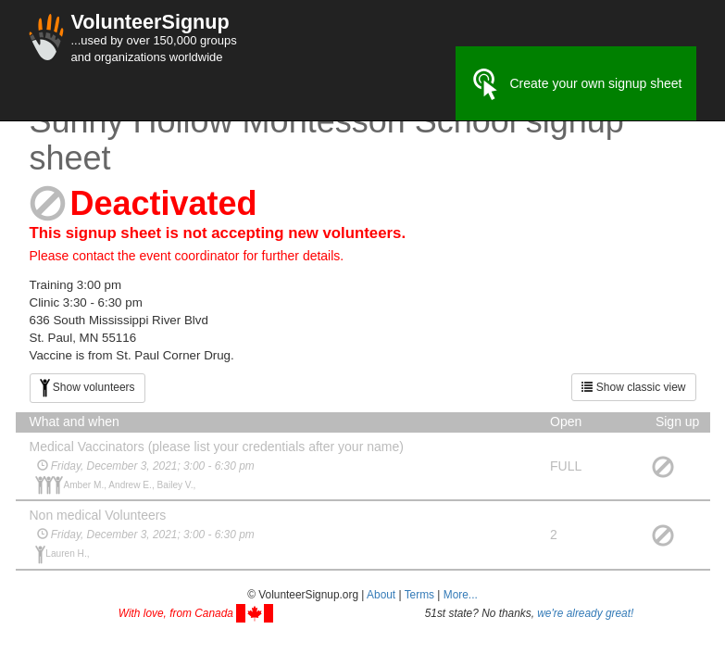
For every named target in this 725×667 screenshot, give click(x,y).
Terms (419, 594)
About (381, 594)
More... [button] (461, 594)
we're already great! (585, 613)
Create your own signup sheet (575, 84)
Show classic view (633, 387)
